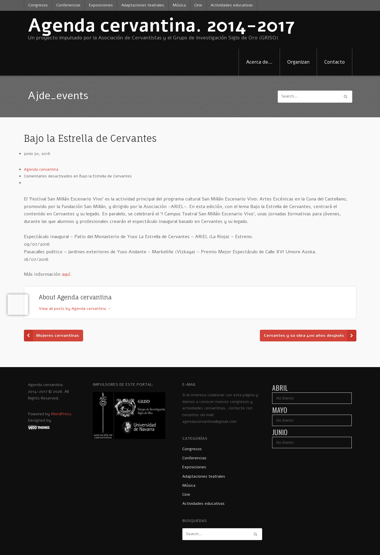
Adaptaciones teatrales (142, 5)
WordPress (61, 414)
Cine (198, 5)
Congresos (38, 5)
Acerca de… (259, 62)
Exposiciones (101, 5)
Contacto (334, 62)
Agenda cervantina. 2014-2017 (161, 25)
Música (179, 5)
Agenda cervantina (41, 169)
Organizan (298, 62)
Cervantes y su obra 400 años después (304, 335)
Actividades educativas (232, 5)
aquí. (67, 274)
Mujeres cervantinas (57, 335)
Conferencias (68, 5)
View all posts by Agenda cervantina (75, 308)
